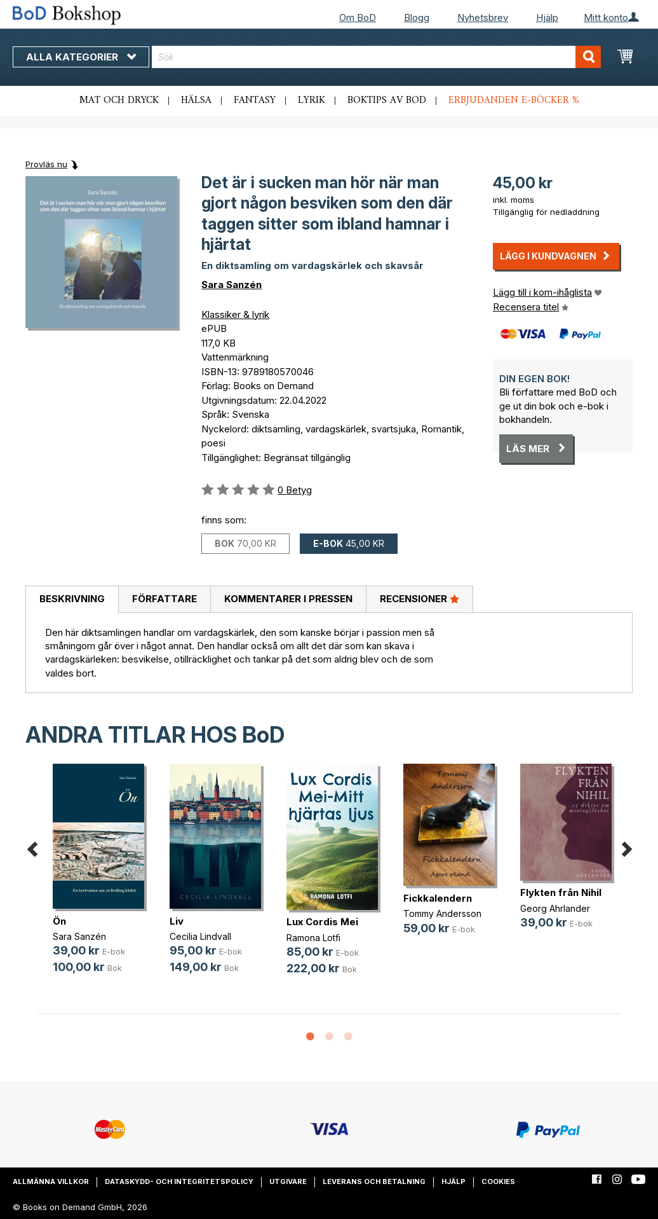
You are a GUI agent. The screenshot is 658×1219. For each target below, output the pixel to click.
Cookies (498, 1181)
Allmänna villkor (51, 1181)
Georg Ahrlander (555, 908)
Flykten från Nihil (560, 892)
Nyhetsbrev (482, 17)
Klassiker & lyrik (235, 314)
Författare (164, 599)
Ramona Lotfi (313, 937)
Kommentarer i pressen (288, 599)
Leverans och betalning (374, 1181)
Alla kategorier (81, 57)
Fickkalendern (437, 898)
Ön (59, 921)
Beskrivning (72, 599)
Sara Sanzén (231, 285)
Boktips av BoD (386, 100)
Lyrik (311, 100)
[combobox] (376, 57)
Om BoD (357, 17)
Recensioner (419, 598)
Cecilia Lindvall (200, 936)
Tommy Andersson (442, 913)
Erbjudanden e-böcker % (513, 100)
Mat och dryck (119, 100)
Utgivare (288, 1181)
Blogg (416, 17)
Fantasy (255, 100)
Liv (177, 921)
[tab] (71, 600)
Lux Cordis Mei (322, 922)
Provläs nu (46, 164)
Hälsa (196, 100)
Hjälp (547, 17)
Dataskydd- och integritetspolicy (179, 1181)
